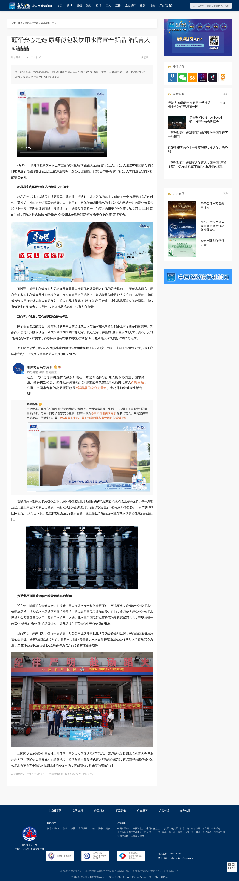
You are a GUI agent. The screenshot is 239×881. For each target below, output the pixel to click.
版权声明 (164, 810)
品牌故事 (45, 23)
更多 (225, 93)
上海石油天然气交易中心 (129, 832)
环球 (186, 832)
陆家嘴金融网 (137, 836)
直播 (118, 5)
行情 (98, 5)
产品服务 (99, 810)
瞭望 (180, 832)
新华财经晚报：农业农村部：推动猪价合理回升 (205, 119)
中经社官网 (55, 810)
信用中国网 (122, 836)
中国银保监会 (153, 828)
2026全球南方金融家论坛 (212, 205)
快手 (100, 828)
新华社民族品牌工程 (28, 23)
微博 (73, 828)
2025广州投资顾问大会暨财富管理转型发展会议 (212, 225)
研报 (79, 5)
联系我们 (121, 810)
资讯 (69, 5)
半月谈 (172, 832)
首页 (59, 5)
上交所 (165, 828)
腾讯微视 (82, 828)
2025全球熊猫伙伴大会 (212, 242)
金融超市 (130, 5)
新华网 (205, 828)
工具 (108, 5)
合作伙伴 (185, 810)
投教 (142, 5)
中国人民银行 (124, 828)
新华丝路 (184, 828)
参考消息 (215, 828)
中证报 (147, 832)
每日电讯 (195, 832)
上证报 (156, 832)
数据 (88, 5)
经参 (164, 832)
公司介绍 (78, 810)
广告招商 (142, 810)
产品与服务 (166, 5)
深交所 (174, 828)
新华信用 (195, 828)
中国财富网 (219, 832)
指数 (152, 5)
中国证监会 (138, 828)
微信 (65, 828)
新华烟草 (206, 832)
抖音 (93, 828)
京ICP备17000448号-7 (70, 871)
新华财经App (53, 828)
